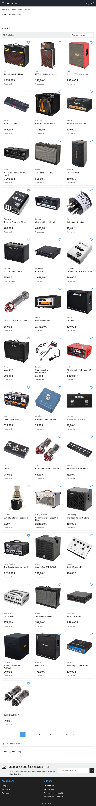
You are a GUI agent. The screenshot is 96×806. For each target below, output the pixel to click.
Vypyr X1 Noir (10, 370)
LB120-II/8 (8, 616)
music (11, 3)
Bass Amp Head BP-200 (77, 666)
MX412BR (39, 666)
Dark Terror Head (11, 419)
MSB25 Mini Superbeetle (46, 74)
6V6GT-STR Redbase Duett (47, 468)
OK (92, 770)
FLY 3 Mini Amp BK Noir (14, 271)
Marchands (6, 789)
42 (67, 734)
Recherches (6, 793)
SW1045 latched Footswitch (16, 518)
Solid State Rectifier (75, 222)
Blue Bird (39, 271)
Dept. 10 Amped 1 (74, 567)
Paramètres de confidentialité (54, 797)
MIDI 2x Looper (10, 123)
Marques (5, 786)
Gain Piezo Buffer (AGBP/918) (43, 371)
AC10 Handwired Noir (13, 74)
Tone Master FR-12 (43, 616)
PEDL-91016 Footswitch (77, 468)
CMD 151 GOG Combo (45, 123)
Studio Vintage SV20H (76, 123)
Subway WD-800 (74, 616)
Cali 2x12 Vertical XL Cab (78, 74)
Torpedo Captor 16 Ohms (15, 222)
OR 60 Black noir (42, 321)
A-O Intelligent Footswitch (46, 419)
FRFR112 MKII (73, 173)
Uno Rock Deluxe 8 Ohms (78, 518)
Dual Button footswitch (77, 419)
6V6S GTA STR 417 (12, 715)
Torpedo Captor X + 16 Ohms (79, 271)
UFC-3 (6, 468)
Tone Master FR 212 (44, 173)
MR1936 (70, 321)
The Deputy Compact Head (16, 567)
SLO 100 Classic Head (45, 222)
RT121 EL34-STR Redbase (15, 321)
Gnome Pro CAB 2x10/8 (45, 567)
